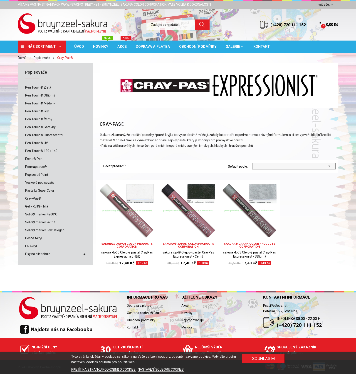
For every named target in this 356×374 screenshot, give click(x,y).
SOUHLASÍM (263, 358)
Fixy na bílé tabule (37, 254)
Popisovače (36, 72)
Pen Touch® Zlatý (38, 87)
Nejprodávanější (192, 320)
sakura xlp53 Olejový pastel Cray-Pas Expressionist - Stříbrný (249, 254)
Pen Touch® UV (36, 143)
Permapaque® (36, 167)
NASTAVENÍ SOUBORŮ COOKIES (161, 369)
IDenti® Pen (33, 159)
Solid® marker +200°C (41, 214)
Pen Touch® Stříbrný (40, 95)
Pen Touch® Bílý (37, 111)
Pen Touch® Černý (38, 119)
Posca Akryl (33, 238)
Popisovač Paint (36, 174)
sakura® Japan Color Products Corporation (127, 245)
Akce (185, 305)
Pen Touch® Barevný (40, 127)
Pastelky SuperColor (39, 190)
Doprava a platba (139, 305)
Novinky (187, 313)
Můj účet (187, 327)
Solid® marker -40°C (40, 222)
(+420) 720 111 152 (288, 24)
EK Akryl (31, 246)
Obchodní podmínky (141, 320)
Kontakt (132, 327)
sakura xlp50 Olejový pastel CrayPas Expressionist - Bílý (127, 254)
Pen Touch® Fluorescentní (44, 135)
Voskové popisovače (39, 182)
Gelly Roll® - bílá (36, 206)
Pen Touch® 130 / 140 (41, 151)
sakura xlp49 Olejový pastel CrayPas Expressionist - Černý (188, 254)
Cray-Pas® (33, 198)
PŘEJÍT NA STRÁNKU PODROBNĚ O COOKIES (103, 369)
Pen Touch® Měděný (40, 103)
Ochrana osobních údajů (144, 313)
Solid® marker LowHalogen (44, 230)
